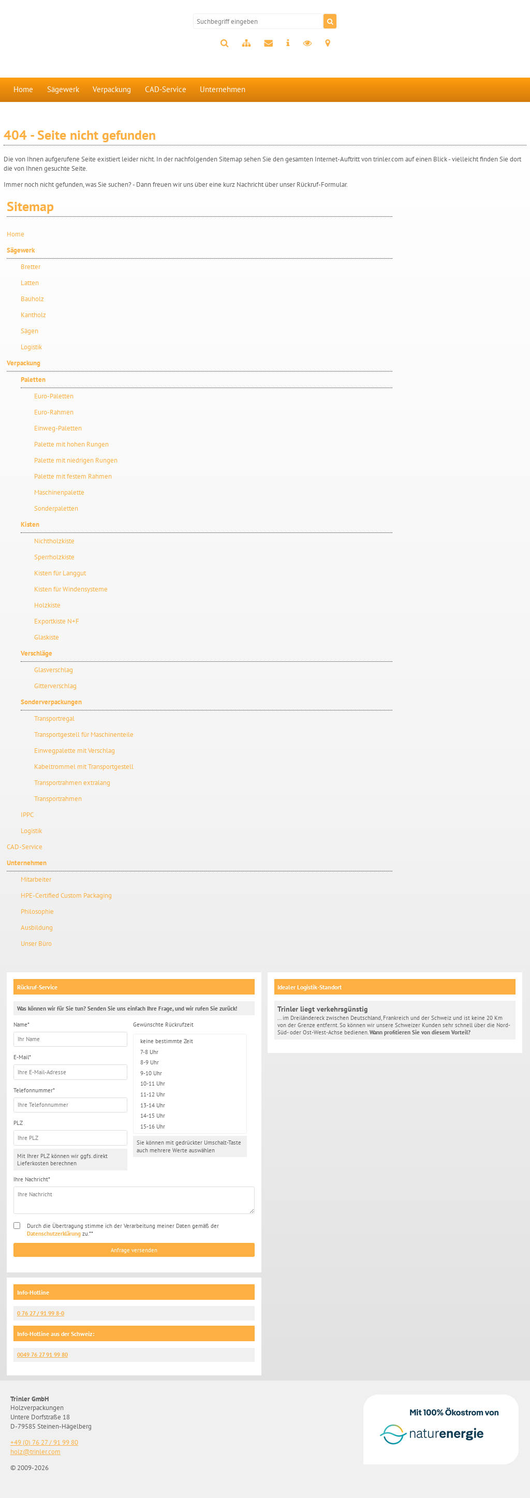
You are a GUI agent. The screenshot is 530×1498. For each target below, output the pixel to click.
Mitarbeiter (36, 879)
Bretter (30, 266)
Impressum (287, 43)
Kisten (30, 524)
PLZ (18, 1122)
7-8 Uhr (190, 1051)
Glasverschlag (53, 669)
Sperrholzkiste (54, 557)
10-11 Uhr (190, 1083)
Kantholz (33, 314)
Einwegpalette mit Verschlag (74, 750)
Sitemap (246, 43)
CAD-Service (165, 89)
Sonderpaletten (56, 508)
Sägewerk (63, 89)
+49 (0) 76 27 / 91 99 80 (44, 1442)
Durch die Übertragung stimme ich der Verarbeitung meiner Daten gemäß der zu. (123, 1229)
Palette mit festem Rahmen (73, 476)
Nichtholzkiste (54, 541)
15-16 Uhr (190, 1126)
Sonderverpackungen (51, 702)
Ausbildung (37, 927)
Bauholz (32, 298)
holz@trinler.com (35, 1451)
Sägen (29, 331)
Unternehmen (222, 89)
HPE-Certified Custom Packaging (66, 895)
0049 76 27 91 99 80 (42, 1354)
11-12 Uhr (190, 1094)
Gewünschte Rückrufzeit (163, 1024)
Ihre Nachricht (31, 1179)
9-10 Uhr (190, 1073)
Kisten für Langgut (60, 573)
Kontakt (268, 43)
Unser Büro (36, 943)
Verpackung (112, 89)
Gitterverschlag (55, 685)
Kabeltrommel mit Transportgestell (84, 766)
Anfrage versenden (134, 1250)
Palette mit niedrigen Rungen (75, 460)
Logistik (31, 347)
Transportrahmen (58, 798)
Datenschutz (308, 43)
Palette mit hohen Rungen (71, 444)
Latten (30, 282)
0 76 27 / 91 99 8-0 (40, 1313)
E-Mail (22, 1057)
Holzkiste (47, 605)
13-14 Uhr (190, 1105)
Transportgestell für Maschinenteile (84, 734)
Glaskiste (46, 637)
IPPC (27, 814)
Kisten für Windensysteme (71, 589)
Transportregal (54, 718)
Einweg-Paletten (58, 428)
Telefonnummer (34, 1090)
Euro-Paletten (53, 396)
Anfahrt (327, 43)
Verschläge (36, 653)
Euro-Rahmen (53, 412)
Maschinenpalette (59, 492)
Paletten (33, 379)
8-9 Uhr (190, 1062)
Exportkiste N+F (56, 621)
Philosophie (37, 911)
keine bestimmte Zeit (190, 1041)
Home (23, 89)
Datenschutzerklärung (54, 1233)
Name (21, 1024)
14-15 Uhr (190, 1115)
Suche (224, 43)
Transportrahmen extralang (72, 782)
